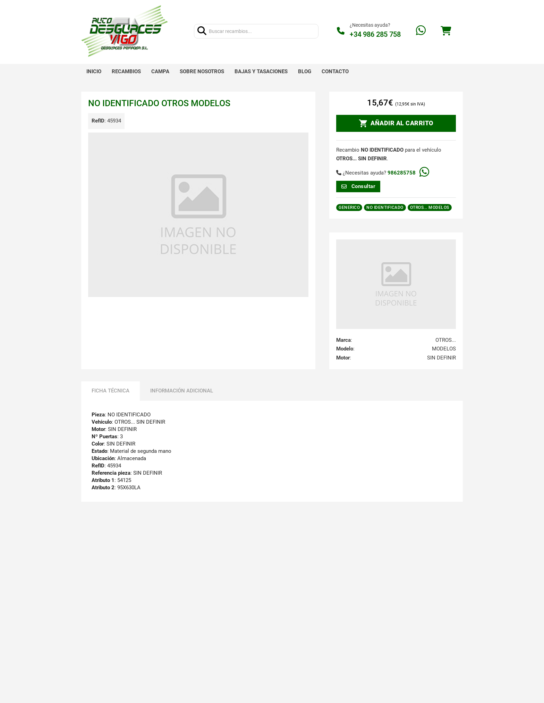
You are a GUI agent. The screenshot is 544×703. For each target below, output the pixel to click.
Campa (160, 71)
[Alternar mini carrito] (446, 31)
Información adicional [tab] (181, 391)
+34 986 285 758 (375, 34)
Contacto (335, 71)
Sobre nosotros (202, 71)
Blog (304, 71)
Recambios (126, 71)
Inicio (93, 71)
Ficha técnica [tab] (110, 391)
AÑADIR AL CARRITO (396, 123)
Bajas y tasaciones (261, 71)
